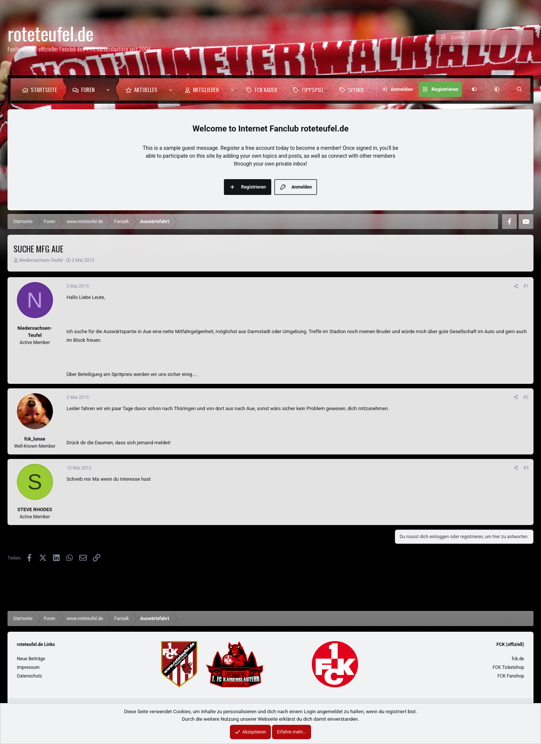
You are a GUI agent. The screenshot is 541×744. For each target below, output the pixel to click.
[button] (110, 89)
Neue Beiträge (31, 658)
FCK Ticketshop (508, 667)
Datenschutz (29, 676)
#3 (526, 468)
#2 (526, 397)
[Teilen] (516, 286)
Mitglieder (206, 89)
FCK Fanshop (510, 676)
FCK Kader (266, 89)
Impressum (28, 667)
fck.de (518, 658)
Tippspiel (312, 89)
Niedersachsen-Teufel (41, 260)
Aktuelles (145, 89)
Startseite (44, 89)
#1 (526, 286)
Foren (88, 89)
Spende (356, 89)
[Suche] (492, 37)
